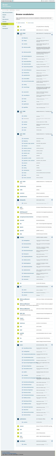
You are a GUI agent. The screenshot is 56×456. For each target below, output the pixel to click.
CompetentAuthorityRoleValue (29, 354)
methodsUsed (26, 72)
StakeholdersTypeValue (28, 407)
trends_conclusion (27, 177)
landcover (22, 323)
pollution (25, 155)
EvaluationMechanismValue (28, 360)
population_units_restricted (28, 160)
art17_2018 (22, 181)
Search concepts (31, 22)
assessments (26, 138)
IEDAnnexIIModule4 (25, 308)
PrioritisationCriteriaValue (28, 395)
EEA (7, 1)
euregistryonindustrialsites (26, 216)
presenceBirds (26, 78)
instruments (25, 279)
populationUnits (26, 75)
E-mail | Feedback (6, 452)
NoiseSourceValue (27, 392)
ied (20, 286)
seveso (21, 426)
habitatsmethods (26, 269)
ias (20, 283)
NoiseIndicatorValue (27, 384)
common (22, 193)
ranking (24, 84)
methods (25, 124)
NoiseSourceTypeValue (28, 389)
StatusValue (25, 409)
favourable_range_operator (28, 143)
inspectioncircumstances (28, 292)
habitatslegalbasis (27, 263)
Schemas (4, 21)
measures (25, 58)
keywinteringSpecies (27, 56)
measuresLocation (27, 64)
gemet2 (22, 230)
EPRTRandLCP (23, 212)
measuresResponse (27, 70)
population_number (27, 158)
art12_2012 (22, 30)
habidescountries (26, 259)
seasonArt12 (25, 92)
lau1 (21, 326)
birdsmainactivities (27, 243)
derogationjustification (27, 256)
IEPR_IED (22, 313)
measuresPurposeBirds (28, 66)
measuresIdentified (27, 61)
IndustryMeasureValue (27, 368)
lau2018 (22, 333)
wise (21, 436)
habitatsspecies (26, 276)
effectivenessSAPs (27, 52)
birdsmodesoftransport (28, 250)
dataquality (22, 200)
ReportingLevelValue (27, 401)
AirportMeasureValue (27, 348)
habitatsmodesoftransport (28, 273)
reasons (25, 127)
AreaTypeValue (26, 351)
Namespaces (5, 28)
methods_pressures (27, 148)
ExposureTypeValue (27, 366)
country (25, 444)
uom (21, 432)
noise (21, 345)
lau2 (21, 330)
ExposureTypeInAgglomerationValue (29, 362)
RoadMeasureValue (27, 403)
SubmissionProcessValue (28, 412)
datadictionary (23, 196)
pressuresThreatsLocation (28, 81)
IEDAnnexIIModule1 (25, 299)
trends (24, 101)
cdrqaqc (25, 40)
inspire (21, 318)
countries (25, 43)
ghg (21, 233)
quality (24, 165)
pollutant (25, 295)
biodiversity (23, 186)
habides (22, 237)
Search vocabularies (21, 22)
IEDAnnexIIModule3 (25, 303)
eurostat (22, 220)
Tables (3, 17)
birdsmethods (26, 247)
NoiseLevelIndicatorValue (28, 387)
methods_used (26, 153)
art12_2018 (22, 33)
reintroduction (26, 170)
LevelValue (25, 375)
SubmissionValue (26, 414)
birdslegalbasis (26, 240)
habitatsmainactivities (27, 266)
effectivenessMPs (26, 47)
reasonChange (26, 87)
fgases (21, 227)
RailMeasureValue (27, 397)
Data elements (5, 19)
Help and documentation (7, 12)
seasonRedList (26, 95)
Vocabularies (5, 23)
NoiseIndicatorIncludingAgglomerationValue (29, 377)
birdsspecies (26, 253)
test (21, 429)
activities (25, 116)
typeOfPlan (25, 107)
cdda (21, 189)
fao (20, 223)
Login (43, 0)
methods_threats (26, 150)
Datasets (4, 14)
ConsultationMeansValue (28, 357)
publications (23, 419)
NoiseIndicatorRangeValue (28, 382)
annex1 (24, 289)
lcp (20, 338)
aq (20, 26)
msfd (21, 341)
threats (24, 98)
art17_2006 (22, 111)
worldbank (22, 441)
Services (4, 26)
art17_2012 (22, 133)
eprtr (21, 207)
